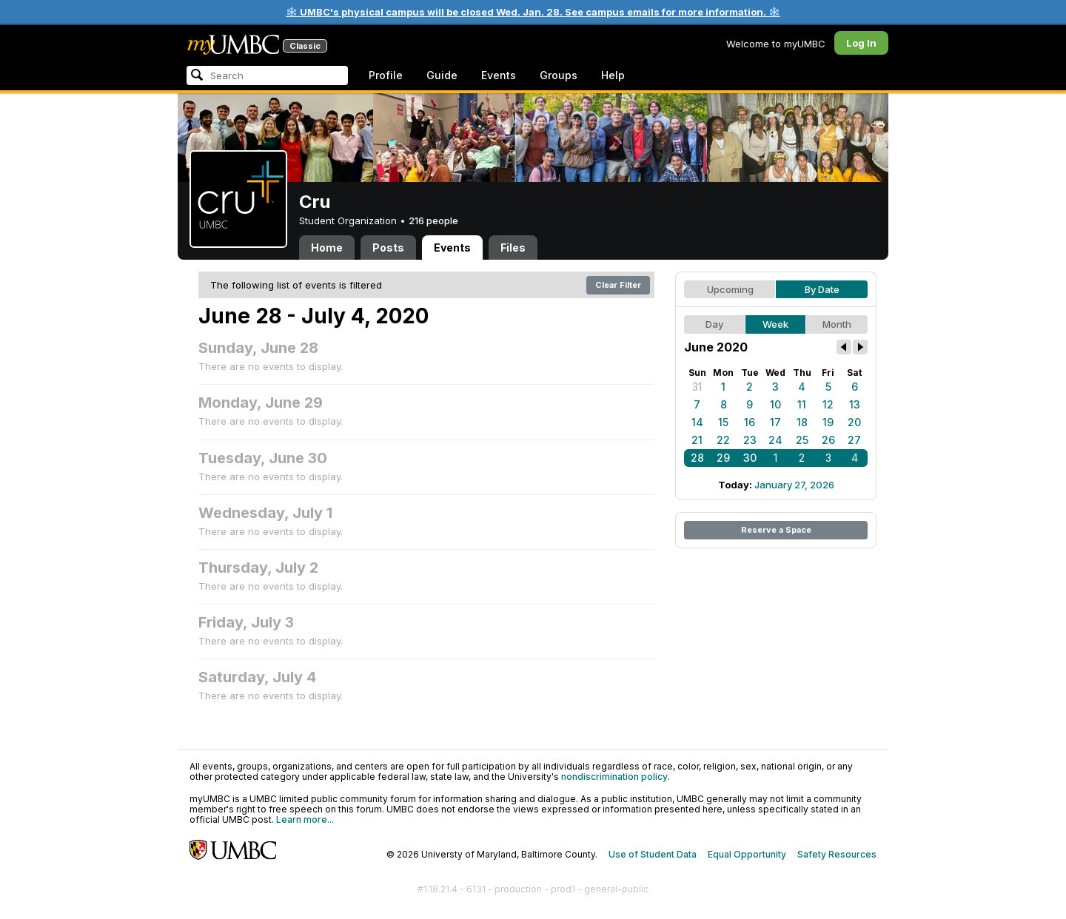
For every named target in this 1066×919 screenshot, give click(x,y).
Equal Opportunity (747, 854)
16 (749, 422)
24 (775, 440)
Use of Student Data (653, 854)
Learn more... (305, 819)
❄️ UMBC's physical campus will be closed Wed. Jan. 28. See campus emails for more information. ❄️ (533, 12)
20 (854, 422)
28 (697, 457)
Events (498, 75)
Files (513, 247)
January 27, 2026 (794, 485)
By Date (822, 289)
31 (697, 386)
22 (723, 440)
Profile (386, 75)
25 (802, 440)
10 (775, 404)
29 (723, 457)
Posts (388, 247)
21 (697, 440)
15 (723, 422)
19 (828, 422)
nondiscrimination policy (614, 776)
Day (714, 324)
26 (828, 440)
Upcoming (730, 289)
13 (854, 404)
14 (697, 422)
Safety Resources (836, 854)
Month (836, 324)
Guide (441, 75)
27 (854, 440)
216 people (433, 220)
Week (775, 324)
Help (613, 75)
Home (327, 247)
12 (828, 404)
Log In (861, 43)
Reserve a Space (776, 530)
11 (801, 404)
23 (750, 440)
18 (802, 422)
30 (750, 457)
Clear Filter (618, 285)
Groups (558, 75)
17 (775, 422)
